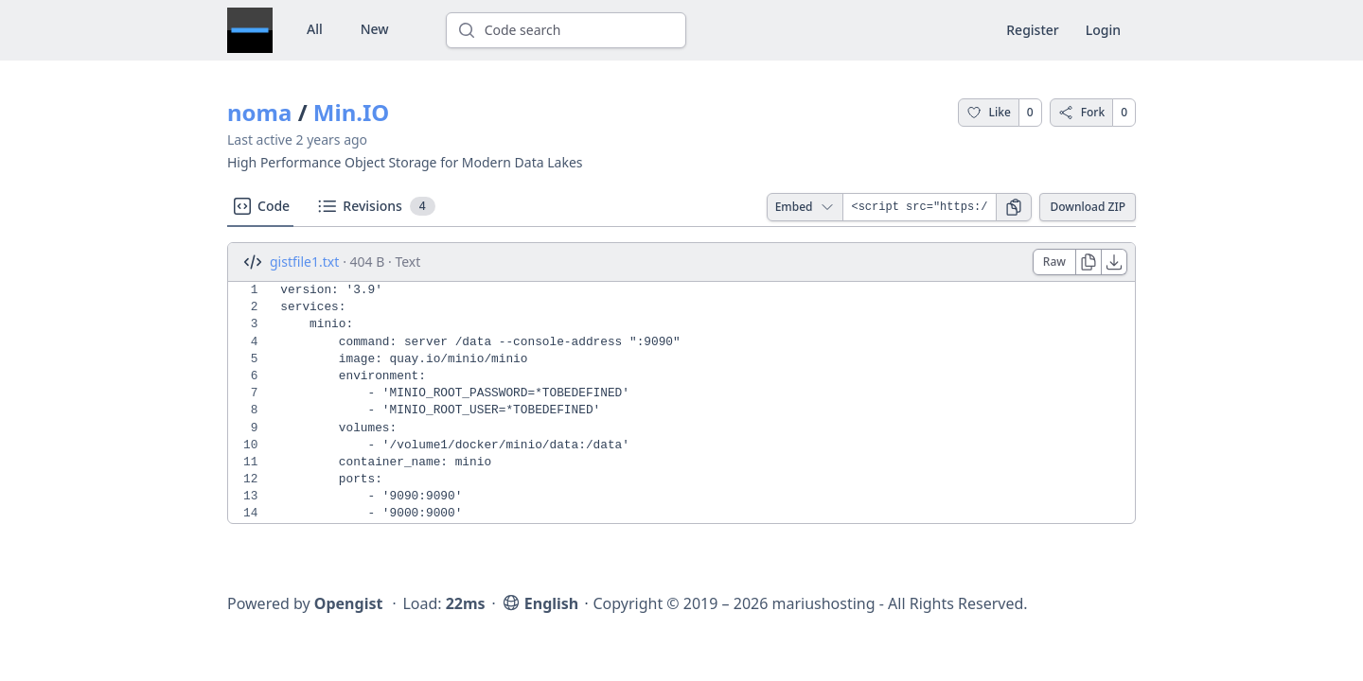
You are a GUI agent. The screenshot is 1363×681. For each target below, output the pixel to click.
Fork (1081, 112)
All (315, 29)
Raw (1054, 261)
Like (988, 112)
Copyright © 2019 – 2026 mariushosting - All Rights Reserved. (810, 603)
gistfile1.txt (304, 262)
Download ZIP (1087, 207)
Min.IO (351, 112)
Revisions (375, 206)
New (375, 29)
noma (259, 112)
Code (260, 206)
